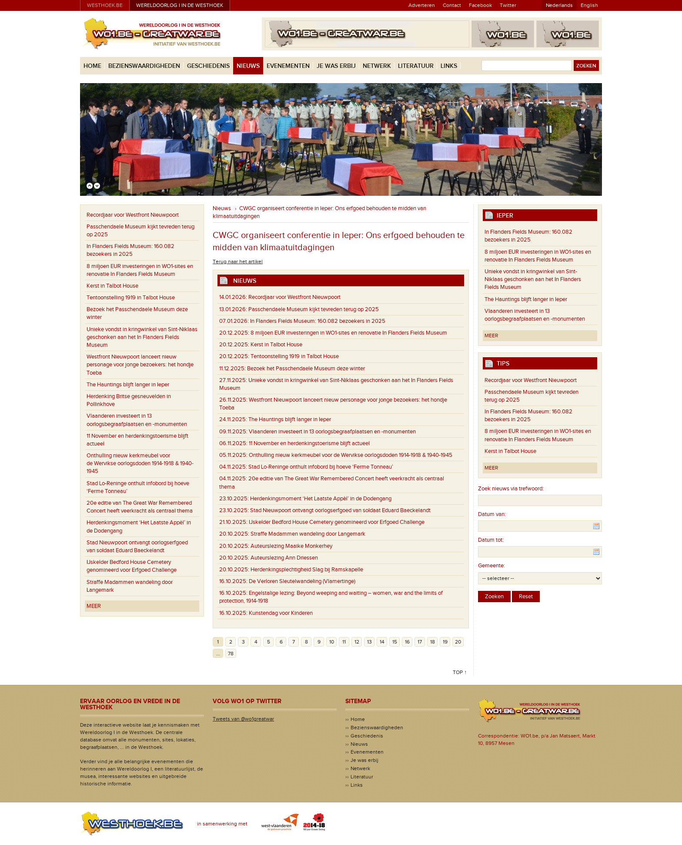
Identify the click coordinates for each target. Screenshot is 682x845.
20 (458, 642)
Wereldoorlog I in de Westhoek (179, 5)
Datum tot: (491, 540)
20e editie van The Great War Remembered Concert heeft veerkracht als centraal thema (140, 507)
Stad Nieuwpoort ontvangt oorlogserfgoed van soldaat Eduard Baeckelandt (137, 546)
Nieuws (248, 66)
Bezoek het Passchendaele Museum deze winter (137, 313)
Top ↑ (460, 672)
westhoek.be (105, 5)
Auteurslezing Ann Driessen (268, 557)
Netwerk (377, 66)
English (589, 5)
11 (344, 642)
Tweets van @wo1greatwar (243, 719)
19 (445, 642)
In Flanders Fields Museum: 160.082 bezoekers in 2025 (130, 250)
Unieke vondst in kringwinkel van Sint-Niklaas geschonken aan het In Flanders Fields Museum (142, 337)
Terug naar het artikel (238, 261)
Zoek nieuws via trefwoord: (511, 488)
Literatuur (416, 66)
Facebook (480, 5)
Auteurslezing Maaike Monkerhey (275, 546)
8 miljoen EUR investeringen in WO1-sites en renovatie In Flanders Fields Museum (140, 270)
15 (394, 642)
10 (331, 642)
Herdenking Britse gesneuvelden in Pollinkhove (129, 400)
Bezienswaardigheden (144, 66)
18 (432, 642)
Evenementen (288, 66)
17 (420, 642)
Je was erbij (336, 66)
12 (356, 642)
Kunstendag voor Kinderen (266, 613)
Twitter (508, 5)
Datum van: (492, 514)
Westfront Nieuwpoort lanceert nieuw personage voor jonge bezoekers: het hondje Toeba (140, 364)
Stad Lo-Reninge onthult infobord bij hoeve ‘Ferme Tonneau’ (138, 487)
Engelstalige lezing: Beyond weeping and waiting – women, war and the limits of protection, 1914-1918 (331, 597)
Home (92, 66)
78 (231, 654)
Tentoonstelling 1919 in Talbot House (131, 297)
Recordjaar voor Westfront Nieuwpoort (133, 214)
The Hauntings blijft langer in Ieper (128, 384)
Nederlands (559, 5)
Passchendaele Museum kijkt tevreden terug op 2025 (140, 230)
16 (407, 642)
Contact (452, 5)
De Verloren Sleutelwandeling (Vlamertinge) (287, 581)
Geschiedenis (208, 66)
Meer (94, 606)
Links (449, 66)
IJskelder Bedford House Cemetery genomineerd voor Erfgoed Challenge (132, 566)
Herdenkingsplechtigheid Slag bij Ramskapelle (291, 569)
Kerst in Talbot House (112, 285)
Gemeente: (491, 565)
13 (369, 642)
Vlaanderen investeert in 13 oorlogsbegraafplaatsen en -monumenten (137, 419)
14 (382, 642)
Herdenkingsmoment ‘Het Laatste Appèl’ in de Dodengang (139, 526)
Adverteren (421, 5)
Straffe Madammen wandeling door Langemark (130, 586)
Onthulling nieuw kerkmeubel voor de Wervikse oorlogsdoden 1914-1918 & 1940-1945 (140, 463)
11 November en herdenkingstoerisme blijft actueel (137, 440)
